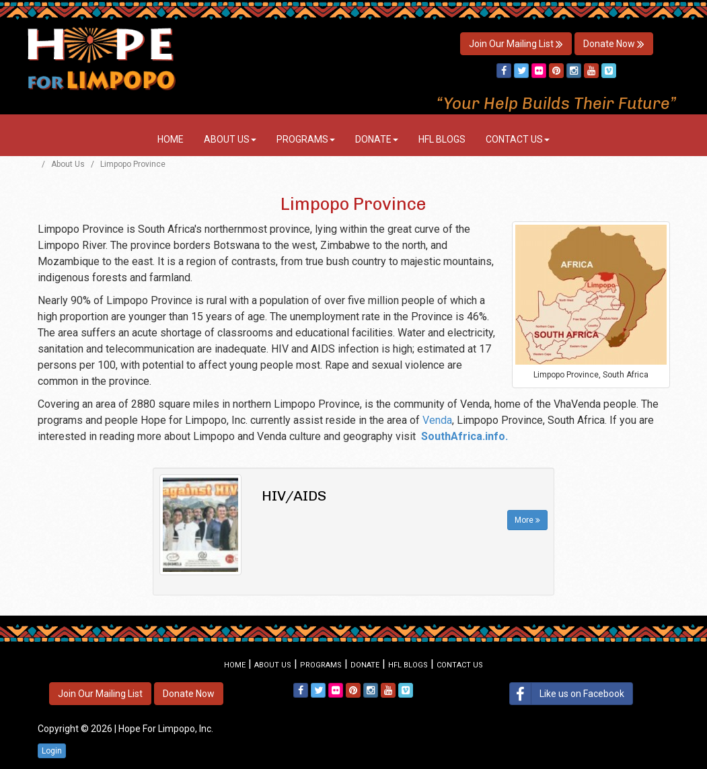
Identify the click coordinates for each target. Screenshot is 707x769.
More (527, 520)
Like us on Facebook (567, 693)
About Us (230, 139)
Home (170, 139)
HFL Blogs (442, 139)
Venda (437, 420)
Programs (305, 139)
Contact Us (518, 139)
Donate (376, 139)
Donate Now (613, 43)
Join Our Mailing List (516, 43)
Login (52, 751)
